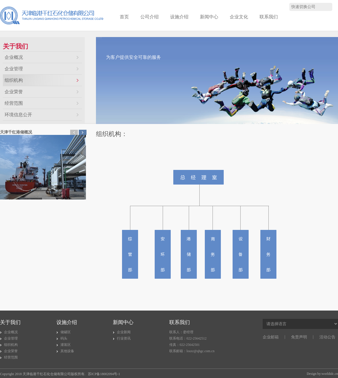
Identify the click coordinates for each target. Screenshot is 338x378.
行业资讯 (124, 338)
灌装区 (65, 345)
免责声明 (299, 337)
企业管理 (14, 68)
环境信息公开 (18, 114)
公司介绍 (149, 16)
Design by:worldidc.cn (322, 374)
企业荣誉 (14, 91)
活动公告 (327, 337)
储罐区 (65, 332)
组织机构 (14, 80)
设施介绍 (179, 16)
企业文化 (239, 16)
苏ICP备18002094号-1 (104, 374)
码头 (63, 338)
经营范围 (14, 103)
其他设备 (67, 351)
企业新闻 (124, 332)
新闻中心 (209, 16)
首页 (124, 16)
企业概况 (14, 57)
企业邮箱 (271, 337)
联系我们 (269, 16)
